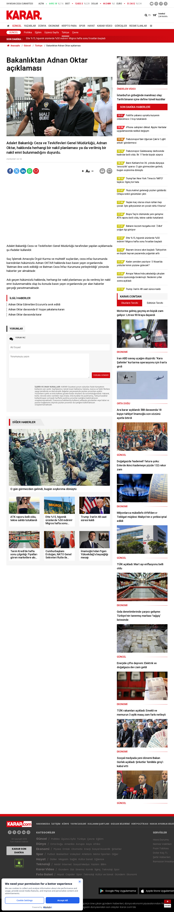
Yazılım (95, 864)
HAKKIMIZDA (43, 823)
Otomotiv (77, 849)
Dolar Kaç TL (160, 853)
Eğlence (99, 859)
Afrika (96, 844)
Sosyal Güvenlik (101, 849)
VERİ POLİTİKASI (139, 823)
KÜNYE (65, 823)
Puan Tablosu (161, 848)
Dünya (42, 25)
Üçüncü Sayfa (51, 32)
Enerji (87, 849)
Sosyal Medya (81, 864)
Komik (89, 869)
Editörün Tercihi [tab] (155, 302)
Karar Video (104, 25)
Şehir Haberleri (161, 857)
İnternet (67, 864)
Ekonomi (54, 25)
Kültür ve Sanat (104, 874)
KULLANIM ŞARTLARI (98, 823)
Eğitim (38, 32)
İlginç (98, 869)
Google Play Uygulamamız (120, 891)
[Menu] (150, 26)
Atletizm (87, 854)
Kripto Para (69, 25)
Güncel (17, 25)
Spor (82, 25)
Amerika (69, 844)
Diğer (115, 854)
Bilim (103, 864)
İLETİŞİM (55, 823)
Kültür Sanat (85, 859)
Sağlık (73, 859)
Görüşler (121, 25)
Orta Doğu (56, 844)
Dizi (72, 869)
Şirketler (117, 849)
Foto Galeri (44, 874)
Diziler (53, 859)
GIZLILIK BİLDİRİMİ (120, 823)
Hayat (91, 25)
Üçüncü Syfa (68, 839)
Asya (89, 844)
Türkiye (65, 32)
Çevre (75, 32)
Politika (28, 32)
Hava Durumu (161, 839)
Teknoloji (43, 864)
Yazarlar (30, 25)
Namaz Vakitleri (162, 844)
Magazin (63, 859)
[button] (82, 171)
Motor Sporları (101, 854)
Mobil (57, 864)
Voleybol (75, 854)
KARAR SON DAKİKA (19, 850)
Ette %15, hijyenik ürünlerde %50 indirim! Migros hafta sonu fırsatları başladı (65, 39)
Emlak (66, 849)
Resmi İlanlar (138, 25)
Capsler (70, 874)
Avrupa (80, 844)
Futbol (51, 854)
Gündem (63, 869)
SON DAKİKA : (14, 39)
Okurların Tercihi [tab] (129, 302)
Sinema (80, 869)
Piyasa (57, 849)
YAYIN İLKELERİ (78, 823)
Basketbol (62, 854)
